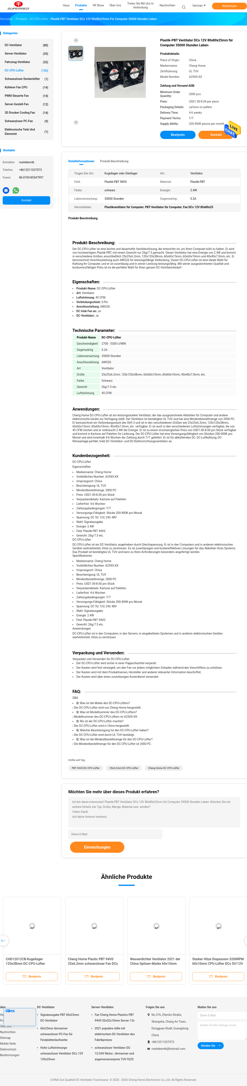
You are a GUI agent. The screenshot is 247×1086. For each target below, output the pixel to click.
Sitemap (5, 1037)
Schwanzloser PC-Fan (26, 121)
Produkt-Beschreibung (114, 161)
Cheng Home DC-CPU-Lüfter (163, 768)
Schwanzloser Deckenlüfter (26, 79)
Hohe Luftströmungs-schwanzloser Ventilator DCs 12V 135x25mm (61, 1053)
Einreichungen (97, 847)
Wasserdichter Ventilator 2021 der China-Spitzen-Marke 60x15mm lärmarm (155, 963)
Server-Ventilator (26, 54)
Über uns (5, 1026)
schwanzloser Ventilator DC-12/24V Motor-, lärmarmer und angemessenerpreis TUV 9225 (114, 1053)
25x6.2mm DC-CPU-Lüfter (124, 768)
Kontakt (26, 200)
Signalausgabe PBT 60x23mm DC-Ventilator (59, 1017)
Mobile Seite (8, 1043)
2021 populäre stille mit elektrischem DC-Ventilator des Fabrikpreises (115, 1034)
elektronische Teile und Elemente (26, 131)
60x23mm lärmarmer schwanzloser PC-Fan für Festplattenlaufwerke (56, 1034)
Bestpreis (178, 135)
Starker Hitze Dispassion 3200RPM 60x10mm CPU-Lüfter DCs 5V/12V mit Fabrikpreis (218, 963)
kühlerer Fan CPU (26, 87)
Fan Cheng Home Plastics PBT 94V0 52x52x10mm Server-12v (115, 1017)
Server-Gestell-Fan (26, 104)
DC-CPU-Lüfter (26, 71)
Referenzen (229, 6)
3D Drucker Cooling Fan (26, 113)
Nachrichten (8, 1032)
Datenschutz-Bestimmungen (9, 1052)
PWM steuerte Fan (26, 96)
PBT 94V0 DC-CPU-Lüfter (86, 768)
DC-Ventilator (26, 45)
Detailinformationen (81, 161)
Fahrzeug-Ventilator (26, 62)
